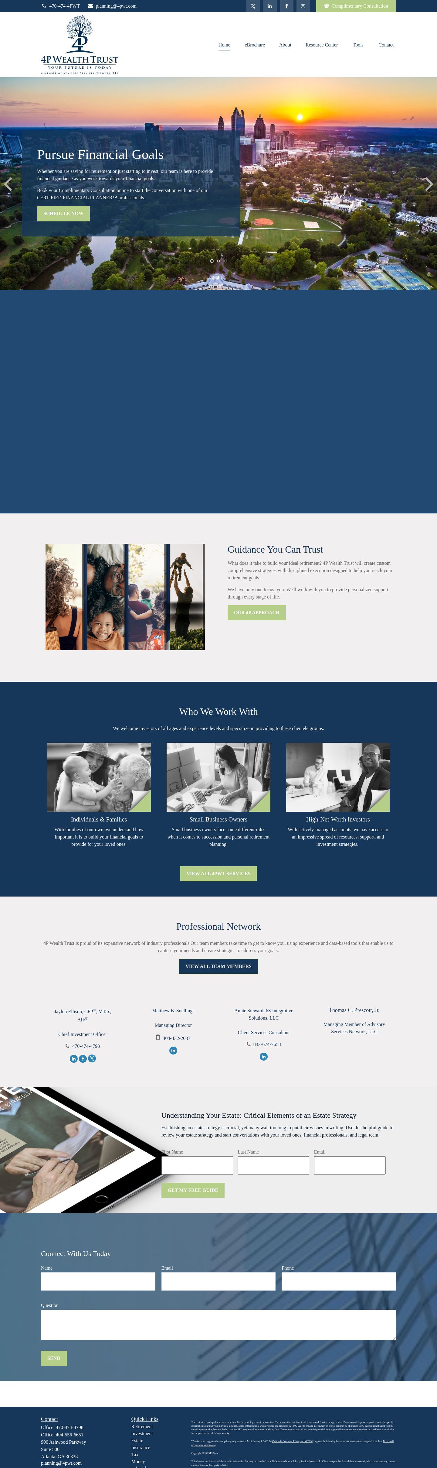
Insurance (140, 1447)
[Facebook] (286, 6)
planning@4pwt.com (112, 6)
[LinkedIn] (270, 6)
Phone (288, 1268)
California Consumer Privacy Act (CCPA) (292, 1441)
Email (320, 1151)
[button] (224, 44)
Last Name (248, 1151)
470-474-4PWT (60, 6)
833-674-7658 (267, 1044)
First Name (172, 1151)
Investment (142, 1433)
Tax (135, 1454)
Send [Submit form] (53, 1358)
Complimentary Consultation (356, 6)
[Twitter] (253, 6)
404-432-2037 (177, 1038)
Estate (137, 1440)
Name (47, 1268)
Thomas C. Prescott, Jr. (354, 1010)
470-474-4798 (86, 1046)
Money (138, 1461)
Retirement (142, 1426)
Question (50, 1305)
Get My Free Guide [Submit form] (193, 1190)
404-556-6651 (69, 1434)
